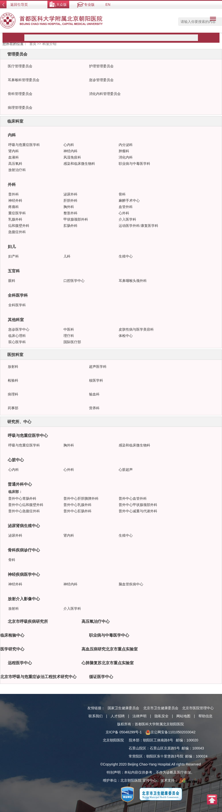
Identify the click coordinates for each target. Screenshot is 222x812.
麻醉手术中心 (129, 200)
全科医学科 (18, 295)
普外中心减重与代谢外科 (138, 511)
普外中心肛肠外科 (77, 511)
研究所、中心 (19, 422)
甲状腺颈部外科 (75, 219)
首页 (32, 44)
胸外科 (68, 207)
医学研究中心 (12, 649)
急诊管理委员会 (101, 80)
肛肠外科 (70, 226)
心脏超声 (126, 470)
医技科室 (15, 354)
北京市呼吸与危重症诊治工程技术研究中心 (38, 677)
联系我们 (96, 716)
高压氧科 (15, 164)
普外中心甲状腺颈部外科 (138, 505)
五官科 (14, 271)
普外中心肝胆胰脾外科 (81, 498)
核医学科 (96, 380)
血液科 (13, 157)
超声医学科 (98, 367)
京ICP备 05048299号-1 (124, 732)
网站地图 (183, 716)
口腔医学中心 (74, 281)
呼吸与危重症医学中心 (28, 435)
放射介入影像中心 (24, 599)
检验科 (13, 380)
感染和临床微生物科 (79, 164)
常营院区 (136, 756)
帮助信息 (205, 716)
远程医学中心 (20, 663)
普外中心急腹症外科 (24, 511)
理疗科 (68, 336)
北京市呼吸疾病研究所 (28, 621)
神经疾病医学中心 (24, 574)
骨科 (122, 194)
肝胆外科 (70, 200)
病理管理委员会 (20, 108)
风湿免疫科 (72, 157)
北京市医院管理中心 (198, 708)
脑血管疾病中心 (131, 584)
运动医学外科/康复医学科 (138, 226)
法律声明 (139, 716)
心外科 (124, 213)
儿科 (66, 256)
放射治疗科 (17, 170)
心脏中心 (16, 460)
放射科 (13, 367)
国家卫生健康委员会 (123, 708)
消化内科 (126, 157)
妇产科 (13, 256)
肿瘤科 (124, 151)
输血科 (94, 394)
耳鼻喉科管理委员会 (23, 80)
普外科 (13, 194)
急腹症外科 (17, 232)
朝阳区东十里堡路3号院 (164, 756)
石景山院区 (137, 748)
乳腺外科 (15, 219)
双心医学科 (17, 342)
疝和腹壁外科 (18, 226)
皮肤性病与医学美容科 (136, 329)
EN (107, 5)
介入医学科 (127, 219)
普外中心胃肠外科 (22, 498)
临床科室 (15, 121)
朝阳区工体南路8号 (158, 740)
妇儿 (12, 246)
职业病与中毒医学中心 (109, 635)
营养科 (94, 408)
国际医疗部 (72, 342)
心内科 (68, 145)
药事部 (13, 408)
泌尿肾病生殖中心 (24, 526)
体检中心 (126, 336)
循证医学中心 (101, 677)
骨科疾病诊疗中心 (24, 550)
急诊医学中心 (18, 329)
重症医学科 (17, 213)
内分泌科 (126, 145)
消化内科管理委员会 (105, 94)
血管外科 (126, 207)
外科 (12, 184)
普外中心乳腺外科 (77, 505)
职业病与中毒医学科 (134, 164)
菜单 (211, 20)
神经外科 (15, 200)
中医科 (68, 329)
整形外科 (70, 213)
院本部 (134, 740)
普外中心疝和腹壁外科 (25, 505)
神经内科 (70, 151)
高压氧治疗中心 (96, 621)
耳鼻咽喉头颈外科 (133, 281)
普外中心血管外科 (133, 498)
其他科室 (16, 320)
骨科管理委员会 (20, 94)
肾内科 (13, 151)
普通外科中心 (20, 484)
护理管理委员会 (101, 66)
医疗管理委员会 (20, 66)
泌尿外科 (70, 194)
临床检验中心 (12, 635)
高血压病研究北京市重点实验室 (110, 649)
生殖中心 (126, 256)
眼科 (11, 281)
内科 (12, 135)
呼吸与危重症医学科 (24, 145)
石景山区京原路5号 (165, 748)
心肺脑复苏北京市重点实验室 (108, 663)
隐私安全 (162, 716)
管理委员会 (17, 54)
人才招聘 (118, 716)
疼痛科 (13, 207)
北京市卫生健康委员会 (160, 708)
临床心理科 (17, 336)
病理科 (13, 394)
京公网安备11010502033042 (170, 732)
